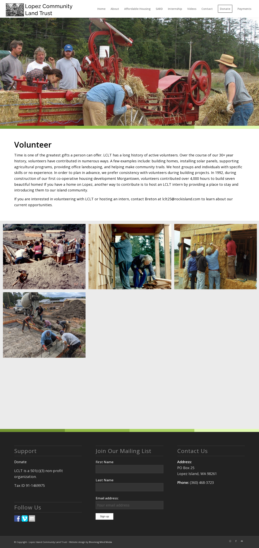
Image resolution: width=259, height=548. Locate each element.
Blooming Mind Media (100, 542)
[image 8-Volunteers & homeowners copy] (46, 258)
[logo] (39, 9)
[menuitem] (101, 9)
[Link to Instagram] (230, 541)
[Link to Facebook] (236, 541)
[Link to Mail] (242, 541)
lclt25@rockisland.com (181, 199)
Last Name (105, 480)
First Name (105, 462)
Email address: (107, 498)
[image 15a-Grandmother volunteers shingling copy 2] (131, 258)
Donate (20, 461)
